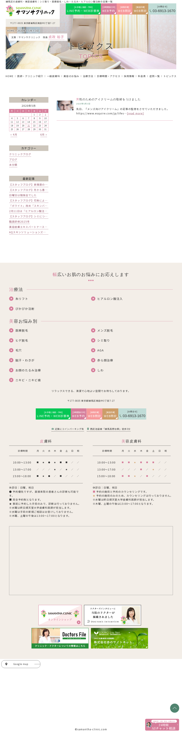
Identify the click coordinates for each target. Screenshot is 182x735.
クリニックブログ (20, 154)
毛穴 (18, 350)
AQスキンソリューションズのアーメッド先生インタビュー (45, 232)
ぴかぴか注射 (25, 308)
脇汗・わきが (25, 360)
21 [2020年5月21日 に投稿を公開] (29, 125)
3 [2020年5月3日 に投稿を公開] (45, 114)
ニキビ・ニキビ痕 (28, 380)
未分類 (13, 165)
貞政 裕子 (56, 36)
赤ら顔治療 (105, 360)
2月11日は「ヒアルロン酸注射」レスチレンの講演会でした (46, 211)
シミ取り (103, 340)
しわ (100, 370)
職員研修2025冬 (19, 221)
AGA (100, 350)
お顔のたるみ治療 (28, 370)
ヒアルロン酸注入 (110, 298)
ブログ (13, 159)
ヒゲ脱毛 (21, 340)
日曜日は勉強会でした (23, 195)
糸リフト (21, 298)
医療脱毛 (21, 330)
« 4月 (13, 134)
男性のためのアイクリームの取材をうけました (108, 99)
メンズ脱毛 (105, 330)
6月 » (43, 134)
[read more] (135, 113)
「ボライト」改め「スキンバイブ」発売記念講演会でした (45, 206)
